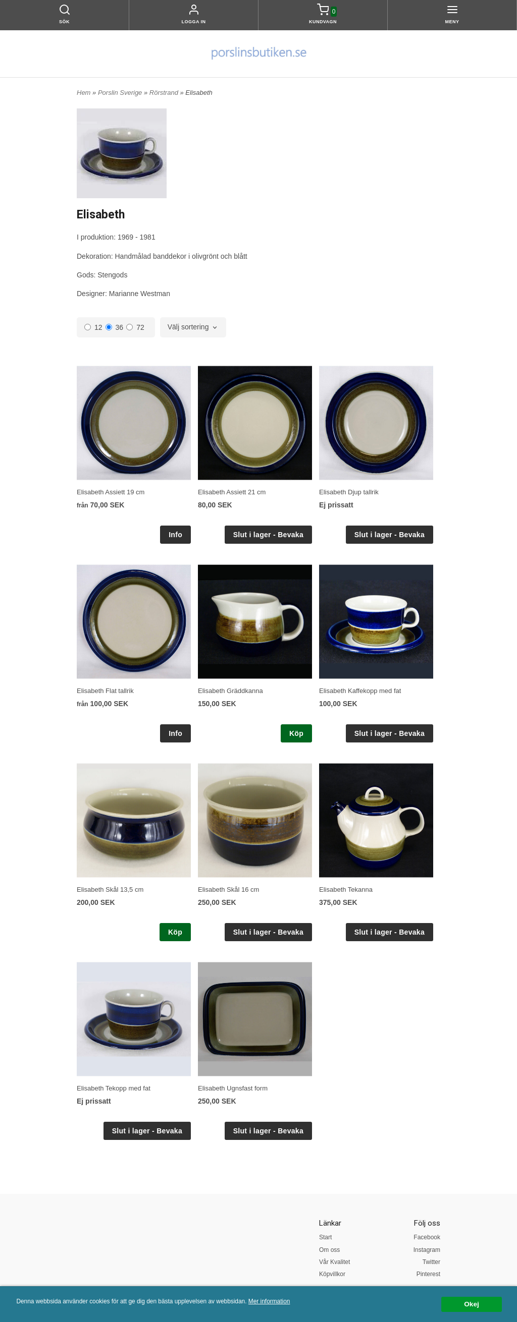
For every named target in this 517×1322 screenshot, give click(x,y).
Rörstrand (164, 92)
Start (325, 1237)
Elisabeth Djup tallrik (349, 492)
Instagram (426, 1249)
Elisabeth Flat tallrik (105, 691)
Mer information (269, 1301)
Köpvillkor (332, 1274)
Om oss (329, 1249)
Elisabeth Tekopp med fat (113, 1088)
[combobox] (193, 327)
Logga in (194, 21)
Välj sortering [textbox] (188, 327)
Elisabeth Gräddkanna (230, 691)
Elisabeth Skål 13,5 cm (110, 889)
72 (135, 327)
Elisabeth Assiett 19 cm (110, 492)
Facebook (426, 1237)
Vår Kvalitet (334, 1262)
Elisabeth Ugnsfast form (233, 1088)
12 (93, 327)
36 (115, 327)
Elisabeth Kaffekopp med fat (360, 691)
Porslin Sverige (121, 92)
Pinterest (428, 1274)
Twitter (431, 1262)
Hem (83, 92)
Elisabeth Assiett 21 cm (232, 492)
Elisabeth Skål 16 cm (228, 889)
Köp (296, 733)
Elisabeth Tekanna (346, 889)
